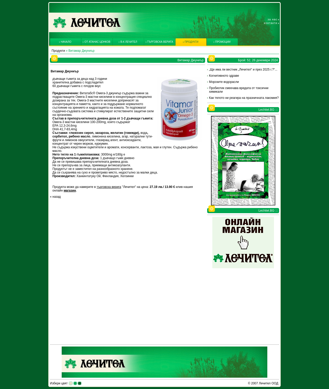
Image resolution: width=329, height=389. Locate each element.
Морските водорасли (224, 82)
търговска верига (109, 187)
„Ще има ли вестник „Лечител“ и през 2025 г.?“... (243, 69)
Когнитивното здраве (224, 75)
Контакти (270, 22)
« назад (55, 196)
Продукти (58, 51)
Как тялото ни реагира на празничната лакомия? (244, 98)
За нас (272, 19)
